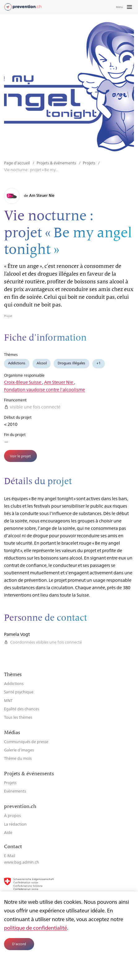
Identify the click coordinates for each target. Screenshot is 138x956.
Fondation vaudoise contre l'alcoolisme (44, 392)
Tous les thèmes (18, 717)
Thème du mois (18, 758)
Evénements (15, 790)
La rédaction (15, 824)
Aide (8, 832)
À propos (12, 815)
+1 (98, 366)
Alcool (42, 366)
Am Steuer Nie (59, 385)
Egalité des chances (21, 708)
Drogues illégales (71, 366)
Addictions (16, 366)
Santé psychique (18, 691)
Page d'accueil (17, 162)
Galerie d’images (19, 749)
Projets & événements (57, 162)
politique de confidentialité (35, 927)
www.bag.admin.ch (21, 862)
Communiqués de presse (26, 741)
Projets (89, 162)
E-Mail (9, 855)
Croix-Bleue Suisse (23, 385)
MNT (8, 700)
